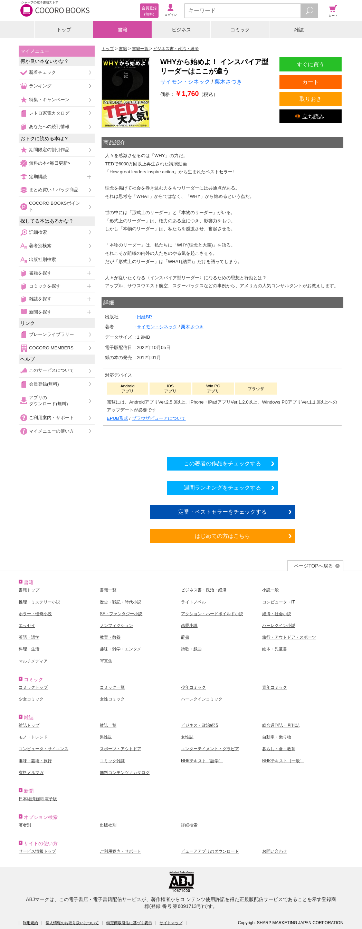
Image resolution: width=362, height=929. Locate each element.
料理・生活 (29, 649)
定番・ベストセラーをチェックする (222, 512)
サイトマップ (171, 923)
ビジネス (181, 29)
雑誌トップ (29, 725)
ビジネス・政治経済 (199, 725)
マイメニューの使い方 (51, 431)
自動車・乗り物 (276, 737)
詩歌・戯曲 (191, 649)
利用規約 (30, 923)
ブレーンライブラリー (51, 334)
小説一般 (270, 590)
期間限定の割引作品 (49, 149)
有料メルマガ (31, 772)
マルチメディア (33, 661)
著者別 (25, 825)
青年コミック (274, 687)
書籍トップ (29, 590)
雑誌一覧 (108, 725)
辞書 (185, 637)
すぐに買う (310, 64)
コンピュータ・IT (278, 602)
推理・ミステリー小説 (39, 602)
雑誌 (299, 29)
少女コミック (31, 699)
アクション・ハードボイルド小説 (212, 613)
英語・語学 (29, 637)
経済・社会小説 (276, 613)
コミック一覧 (112, 687)
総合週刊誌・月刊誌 (280, 725)
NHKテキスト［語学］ (202, 760)
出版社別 (108, 825)
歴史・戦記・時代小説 (120, 602)
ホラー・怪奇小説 (35, 613)
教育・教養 (110, 637)
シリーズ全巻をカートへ (222, 439)
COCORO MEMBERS (51, 347)
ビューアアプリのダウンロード (210, 851)
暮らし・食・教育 (278, 748)
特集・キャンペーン (49, 99)
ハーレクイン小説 (278, 625)
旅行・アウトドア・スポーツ (289, 637)
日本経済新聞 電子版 (38, 798)
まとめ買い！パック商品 (53, 189)
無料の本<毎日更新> (49, 163)
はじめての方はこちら (222, 536)
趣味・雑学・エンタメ (120, 649)
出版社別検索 (42, 259)
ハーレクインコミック (201, 699)
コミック (240, 29)
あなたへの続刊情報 (49, 126)
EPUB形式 (117, 418)
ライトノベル (193, 602)
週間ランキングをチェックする (222, 487)
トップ (64, 29)
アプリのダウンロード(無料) (48, 400)
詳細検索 (38, 232)
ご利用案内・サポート (51, 417)
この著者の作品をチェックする (222, 463)
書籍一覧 (108, 590)
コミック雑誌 (112, 760)
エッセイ (27, 625)
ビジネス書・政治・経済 (204, 590)
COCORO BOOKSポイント (54, 206)
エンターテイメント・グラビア (210, 748)
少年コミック (193, 687)
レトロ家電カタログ (49, 113)
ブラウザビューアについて (159, 418)
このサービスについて (51, 370)
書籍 (122, 29)
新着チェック (42, 72)
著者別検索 (40, 245)
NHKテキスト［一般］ (283, 760)
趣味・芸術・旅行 (35, 760)
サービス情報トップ (37, 851)
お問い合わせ (274, 851)
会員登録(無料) (44, 384)
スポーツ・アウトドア (120, 748)
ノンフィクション (116, 625)
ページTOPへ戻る (313, 566)
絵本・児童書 (274, 649)
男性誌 (106, 737)
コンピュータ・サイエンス (43, 748)
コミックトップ (33, 687)
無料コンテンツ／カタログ (125, 772)
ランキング (40, 85)
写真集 (106, 661)
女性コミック (112, 699)
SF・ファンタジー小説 (121, 613)
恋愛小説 (189, 625)
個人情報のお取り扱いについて (72, 923)
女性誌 (187, 737)
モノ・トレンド (33, 737)
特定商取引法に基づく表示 (129, 923)
